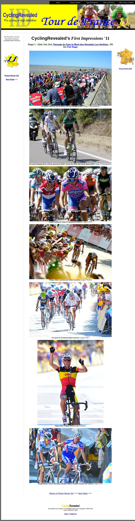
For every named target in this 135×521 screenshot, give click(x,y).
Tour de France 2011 (125, 68)
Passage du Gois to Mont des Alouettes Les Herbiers (80, 44)
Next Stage (10, 79)
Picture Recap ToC (12, 76)
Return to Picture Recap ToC (61, 493)
